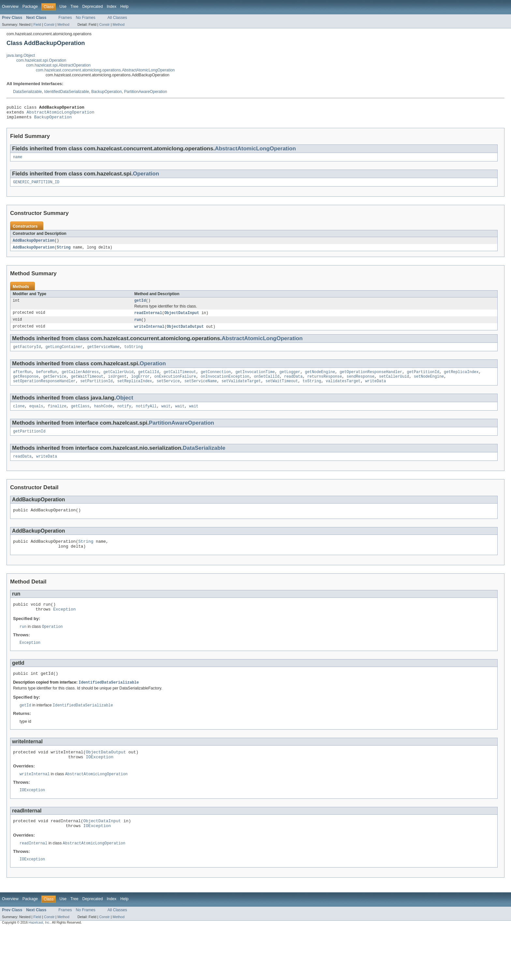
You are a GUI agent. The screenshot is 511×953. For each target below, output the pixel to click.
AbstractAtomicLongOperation (61, 114)
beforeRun (46, 379)
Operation (146, 177)
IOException (99, 777)
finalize (57, 415)
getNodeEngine (320, 379)
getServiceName (103, 353)
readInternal (148, 318)
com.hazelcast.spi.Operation (41, 60)
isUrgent (117, 384)
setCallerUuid (394, 384)
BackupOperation (106, 91)
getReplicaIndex (461, 379)
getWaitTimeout (87, 384)
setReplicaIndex (134, 390)
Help (124, 6)
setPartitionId (96, 390)
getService (54, 384)
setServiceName (200, 390)
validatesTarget (343, 390)
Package (30, 6)
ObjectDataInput (181, 318)
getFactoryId (27, 353)
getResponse (25, 384)
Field (37, 24)
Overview (10, 6)
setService (168, 390)
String (64, 252)
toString (133, 353)
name (17, 160)
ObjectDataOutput (185, 333)
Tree (74, 6)
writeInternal (149, 333)
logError (140, 384)
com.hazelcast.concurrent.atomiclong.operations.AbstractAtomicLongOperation (105, 70)
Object (124, 407)
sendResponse (360, 384)
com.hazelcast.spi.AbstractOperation (58, 65)
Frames (65, 17)
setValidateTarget (241, 390)
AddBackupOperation (33, 245)
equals (36, 415)
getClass (80, 415)
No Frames (85, 17)
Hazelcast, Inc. (39, 947)
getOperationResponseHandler (371, 379)
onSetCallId (266, 384)
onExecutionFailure (175, 384)
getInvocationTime (255, 379)
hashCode (103, 415)
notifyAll (146, 415)
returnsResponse (324, 384)
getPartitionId (423, 379)
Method (63, 24)
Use (62, 6)
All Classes (117, 17)
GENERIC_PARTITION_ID (36, 186)
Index (111, 6)
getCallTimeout (180, 379)
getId (140, 306)
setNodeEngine (429, 384)
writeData (375, 390)
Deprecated (92, 6)
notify (124, 415)
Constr (49, 24)
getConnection (216, 379)
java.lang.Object (21, 55)
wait (165, 415)
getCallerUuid (118, 379)
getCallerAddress (80, 379)
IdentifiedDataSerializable (66, 91)
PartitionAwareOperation (145, 91)
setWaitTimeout (282, 390)
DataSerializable (27, 91)
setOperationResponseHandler (44, 390)
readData (293, 384)
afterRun (22, 379)
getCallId (148, 379)
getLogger (289, 379)
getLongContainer (64, 353)
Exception (64, 625)
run (137, 325)
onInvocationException (225, 384)
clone (19, 415)
